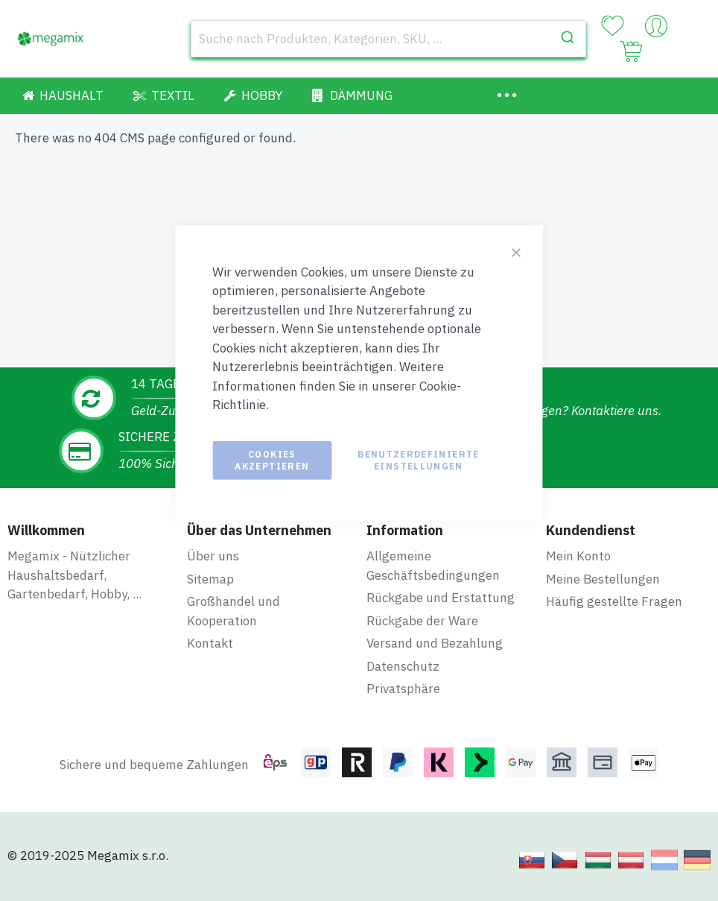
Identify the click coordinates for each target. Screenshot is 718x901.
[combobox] (388, 38)
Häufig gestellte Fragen (614, 601)
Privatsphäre (403, 688)
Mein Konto (578, 556)
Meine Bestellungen (603, 579)
